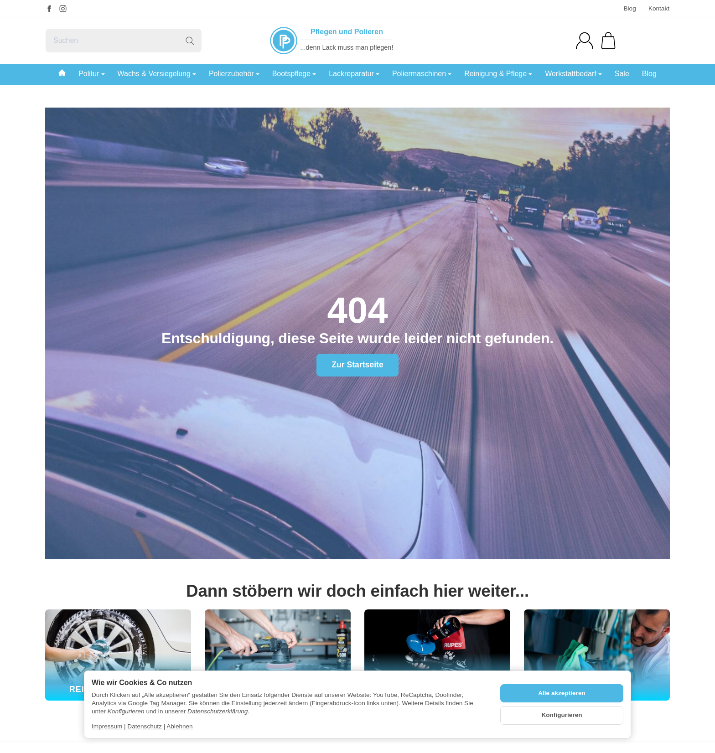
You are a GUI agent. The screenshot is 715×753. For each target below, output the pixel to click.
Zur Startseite (357, 364)
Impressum (107, 726)
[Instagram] (63, 8)
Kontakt (658, 8)
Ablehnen (179, 726)
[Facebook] (49, 8)
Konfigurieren (561, 715)
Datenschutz (144, 726)
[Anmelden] (584, 40)
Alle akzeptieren (561, 693)
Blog (629, 8)
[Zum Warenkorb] (608, 40)
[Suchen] (124, 40)
